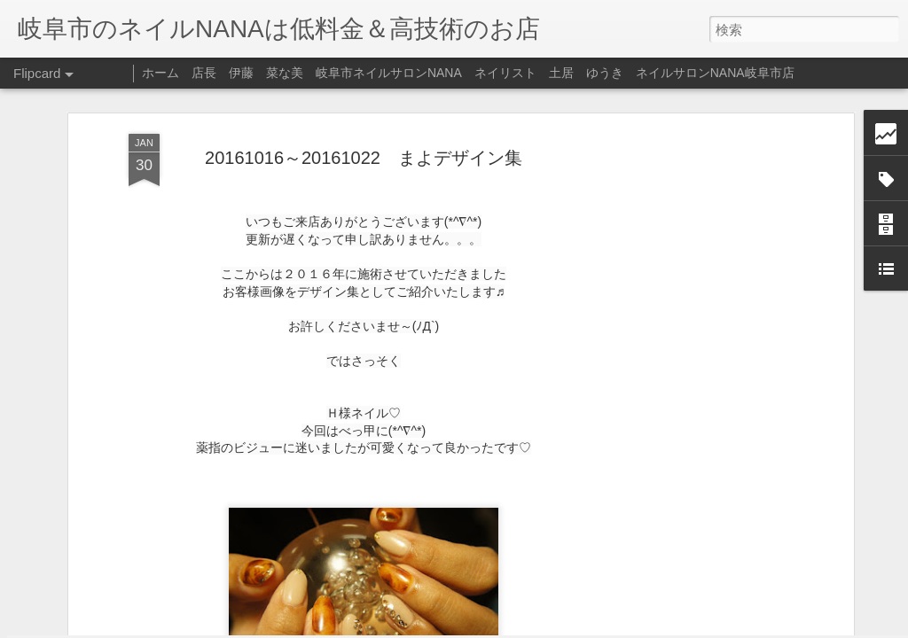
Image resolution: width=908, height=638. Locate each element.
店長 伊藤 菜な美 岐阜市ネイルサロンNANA (327, 73)
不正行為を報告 (562, 626)
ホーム (160, 73)
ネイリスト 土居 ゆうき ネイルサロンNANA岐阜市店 (634, 73)
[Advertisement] (696, 300)
